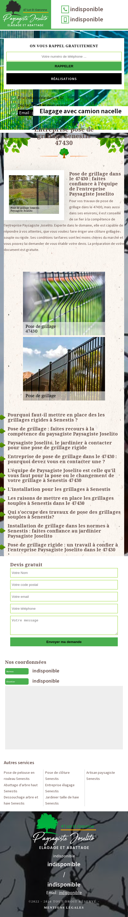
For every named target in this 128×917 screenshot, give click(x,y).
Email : (64, 892)
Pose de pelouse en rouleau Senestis (19, 775)
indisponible (86, 9)
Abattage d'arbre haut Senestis (21, 788)
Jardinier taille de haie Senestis (62, 800)
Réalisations (64, 78)
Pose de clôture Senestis (57, 775)
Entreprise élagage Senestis (60, 788)
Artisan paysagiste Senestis (100, 775)
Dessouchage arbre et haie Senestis (21, 800)
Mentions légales (64, 907)
